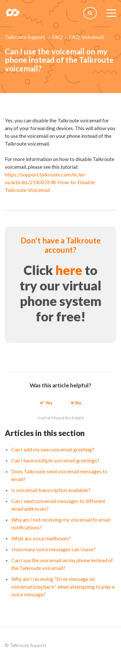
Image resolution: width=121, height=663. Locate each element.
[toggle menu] (111, 13)
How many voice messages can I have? (53, 549)
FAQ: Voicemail (86, 37)
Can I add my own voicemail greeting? (52, 449)
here (68, 270)
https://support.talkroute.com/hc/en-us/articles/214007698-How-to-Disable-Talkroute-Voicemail (50, 182)
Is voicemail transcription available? (50, 490)
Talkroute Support (25, 37)
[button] (46, 402)
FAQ (57, 37)
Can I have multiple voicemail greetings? (55, 460)
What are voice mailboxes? (41, 538)
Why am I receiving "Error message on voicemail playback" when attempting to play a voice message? (63, 586)
